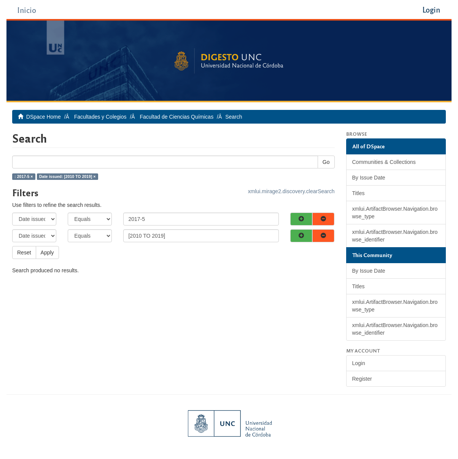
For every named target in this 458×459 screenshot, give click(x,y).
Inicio (26, 10)
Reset (24, 252)
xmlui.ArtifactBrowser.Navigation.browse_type (395, 212)
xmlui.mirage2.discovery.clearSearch (291, 191)
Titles (358, 193)
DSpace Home (43, 117)
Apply (47, 252)
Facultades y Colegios (100, 117)
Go (326, 162)
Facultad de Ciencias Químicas (176, 117)
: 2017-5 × (23, 176)
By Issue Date (368, 178)
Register (362, 379)
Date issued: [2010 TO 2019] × (67, 176)
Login (358, 363)
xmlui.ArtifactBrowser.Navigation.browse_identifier (395, 236)
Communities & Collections (384, 162)
